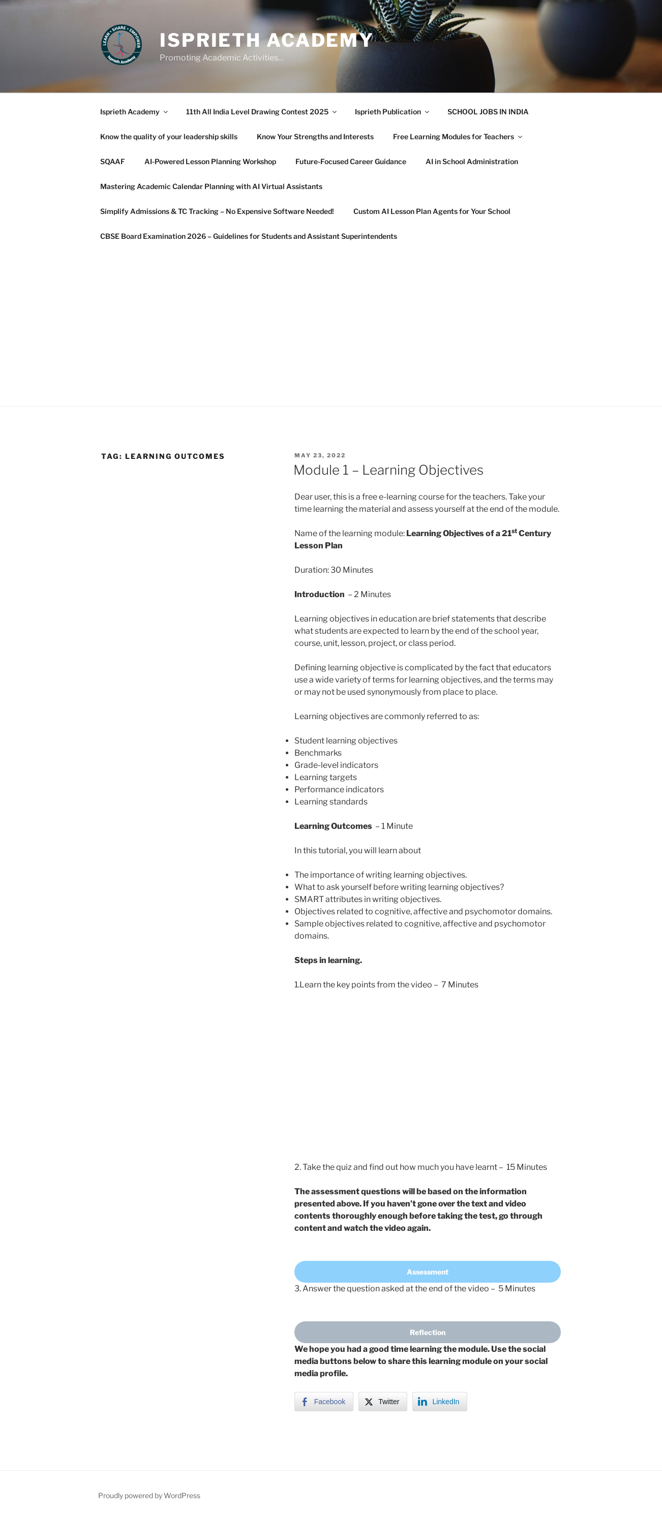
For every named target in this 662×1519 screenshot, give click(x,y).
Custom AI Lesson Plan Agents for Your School (431, 211)
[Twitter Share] (382, 1401)
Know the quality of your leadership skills (168, 136)
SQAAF (112, 161)
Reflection (427, 1332)
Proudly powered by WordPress (149, 1495)
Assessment (427, 1271)
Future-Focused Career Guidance (350, 161)
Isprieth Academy (267, 40)
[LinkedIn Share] (439, 1401)
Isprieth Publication (393, 111)
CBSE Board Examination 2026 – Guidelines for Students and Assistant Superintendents (248, 236)
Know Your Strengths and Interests (315, 136)
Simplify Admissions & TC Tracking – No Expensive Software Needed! (217, 211)
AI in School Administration (472, 161)
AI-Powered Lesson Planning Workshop (210, 161)
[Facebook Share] (323, 1401)
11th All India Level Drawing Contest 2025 (262, 111)
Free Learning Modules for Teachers (458, 136)
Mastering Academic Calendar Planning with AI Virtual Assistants (211, 186)
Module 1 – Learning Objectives (388, 470)
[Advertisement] (331, 325)
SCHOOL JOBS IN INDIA (488, 111)
